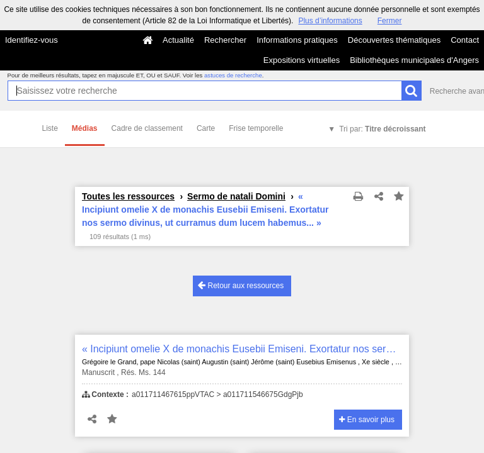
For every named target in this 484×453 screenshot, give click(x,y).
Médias (85, 128)
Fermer (389, 20)
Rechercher (225, 40)
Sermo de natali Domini (236, 196)
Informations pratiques (297, 40)
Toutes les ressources (128, 196)
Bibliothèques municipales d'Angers (414, 60)
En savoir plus (367, 419)
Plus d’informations (330, 20)
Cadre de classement (147, 128)
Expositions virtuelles (301, 60)
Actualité (178, 40)
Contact (465, 40)
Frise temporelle (256, 128)
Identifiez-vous (31, 40)
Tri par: (382, 129)
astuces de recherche (233, 75)
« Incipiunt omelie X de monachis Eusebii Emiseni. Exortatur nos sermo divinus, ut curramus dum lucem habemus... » (242, 349)
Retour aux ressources (241, 285)
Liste (50, 128)
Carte (206, 128)
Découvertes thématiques (394, 40)
